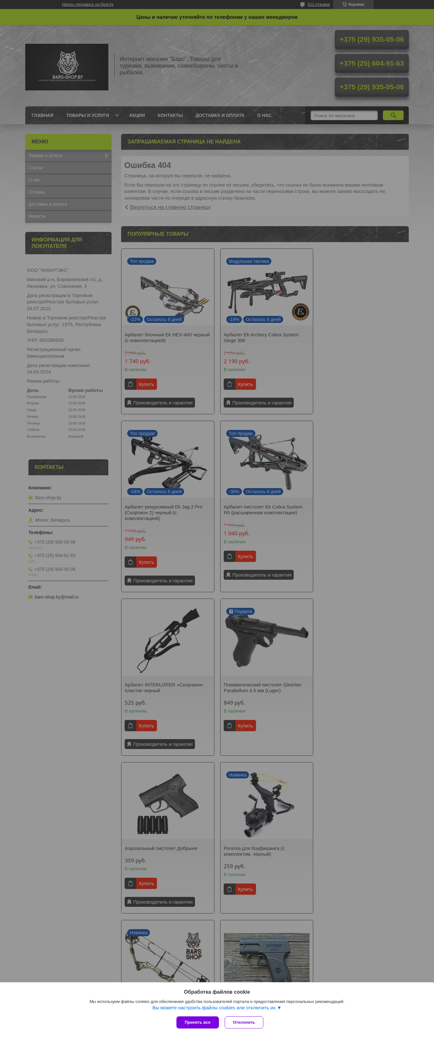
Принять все (198, 1022)
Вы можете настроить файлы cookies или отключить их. (214, 1008)
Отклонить (245, 1022)
